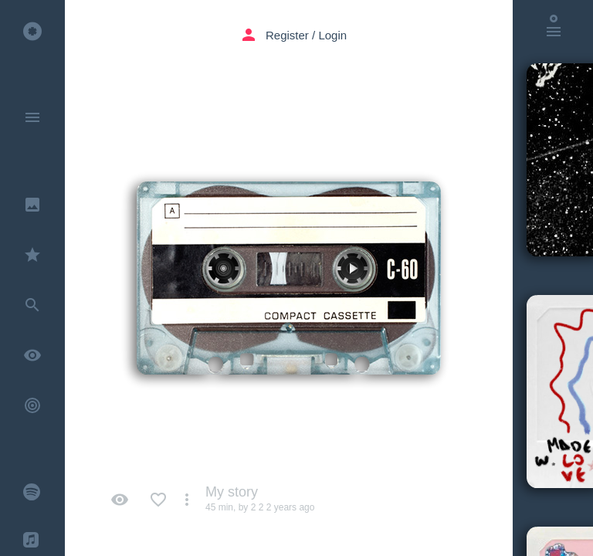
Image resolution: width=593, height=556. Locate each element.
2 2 (257, 507)
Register (287, 35)
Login (332, 35)
